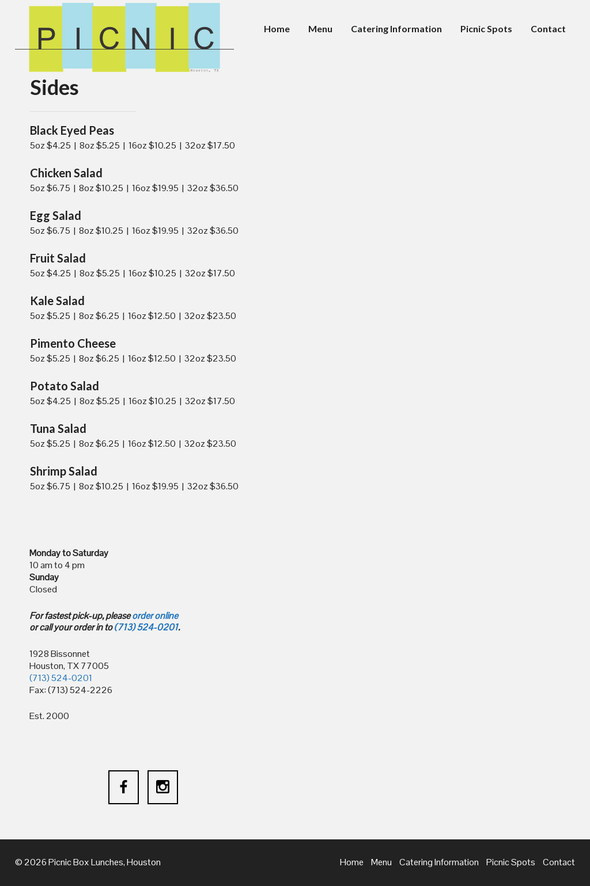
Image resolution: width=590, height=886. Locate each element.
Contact (548, 28)
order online (155, 616)
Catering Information (396, 28)
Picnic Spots (486, 28)
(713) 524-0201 (146, 627)
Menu (320, 28)
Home (277, 28)
